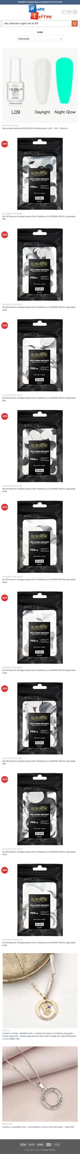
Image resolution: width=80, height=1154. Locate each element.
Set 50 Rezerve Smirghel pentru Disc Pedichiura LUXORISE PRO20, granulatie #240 (38, 671)
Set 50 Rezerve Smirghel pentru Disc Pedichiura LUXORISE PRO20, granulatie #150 (38, 580)
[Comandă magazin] (40, 39)
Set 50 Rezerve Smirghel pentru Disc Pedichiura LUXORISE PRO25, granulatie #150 (38, 853)
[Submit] (75, 23)
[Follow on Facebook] (63, 12)
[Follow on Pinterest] (74, 12)
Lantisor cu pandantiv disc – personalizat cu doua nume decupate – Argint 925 (38, 1127)
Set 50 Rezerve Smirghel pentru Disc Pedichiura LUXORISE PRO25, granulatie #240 (38, 943)
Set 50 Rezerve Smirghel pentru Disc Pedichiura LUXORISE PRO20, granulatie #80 (38, 399)
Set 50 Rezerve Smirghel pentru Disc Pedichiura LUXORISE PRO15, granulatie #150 (38, 308)
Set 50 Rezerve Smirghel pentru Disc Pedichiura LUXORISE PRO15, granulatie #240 (38, 490)
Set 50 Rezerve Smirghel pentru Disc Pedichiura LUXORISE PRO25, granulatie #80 (38, 762)
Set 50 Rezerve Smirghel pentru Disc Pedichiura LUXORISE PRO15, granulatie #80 (38, 217)
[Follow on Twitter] (69, 12)
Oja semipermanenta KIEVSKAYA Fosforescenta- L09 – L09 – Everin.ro (35, 128)
